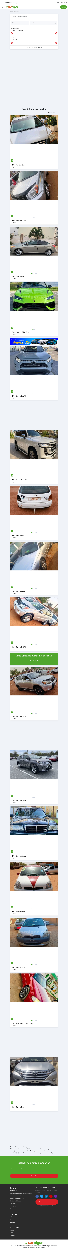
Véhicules (16, 11)
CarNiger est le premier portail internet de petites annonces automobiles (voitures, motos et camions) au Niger (21, 1195)
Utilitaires (12, 1222)
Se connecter (63, 2)
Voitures (12, 1217)
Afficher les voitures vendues (19, 16)
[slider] (12, 33)
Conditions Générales (15, 1201)
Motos (11, 1219)
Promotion (13, 1206)
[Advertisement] (34, 66)
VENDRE (63, 7)
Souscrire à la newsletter (46, 1202)
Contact (12, 1209)
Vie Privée (13, 1203)
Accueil (11, 11)
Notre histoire (13, 1190)
